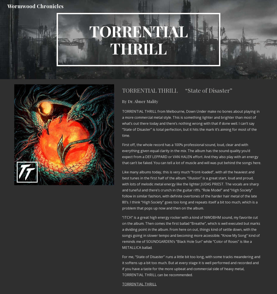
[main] (138, 39)
